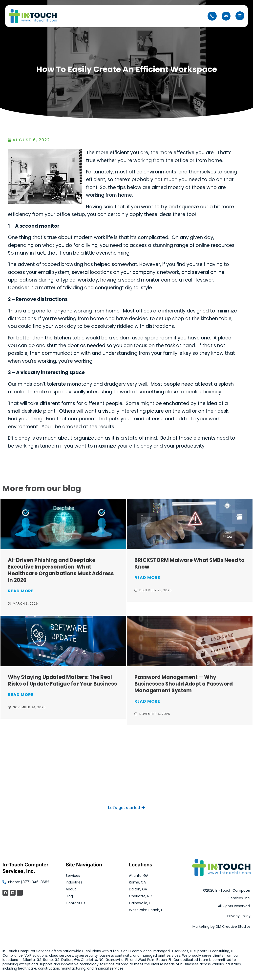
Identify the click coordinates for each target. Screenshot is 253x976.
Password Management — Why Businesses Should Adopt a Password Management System (183, 683)
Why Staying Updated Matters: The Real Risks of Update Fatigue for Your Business (62, 680)
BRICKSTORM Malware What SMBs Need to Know (189, 563)
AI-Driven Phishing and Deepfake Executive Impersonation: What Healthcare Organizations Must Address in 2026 (61, 570)
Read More (21, 591)
